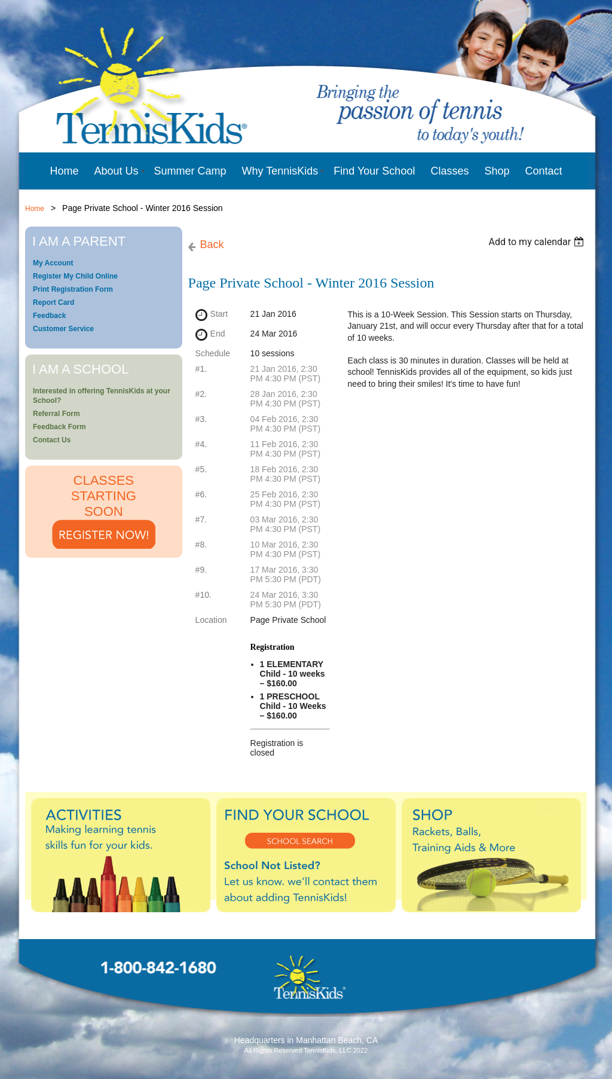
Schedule (212, 353)
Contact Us (52, 440)
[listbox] (537, 241)
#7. (201, 519)
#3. (201, 419)
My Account (53, 263)
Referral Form (56, 413)
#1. (201, 369)
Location (211, 620)
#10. (203, 595)
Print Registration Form (73, 289)
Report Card (53, 302)
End (217, 333)
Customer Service (63, 329)
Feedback (49, 315)
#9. (201, 569)
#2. (201, 394)
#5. (201, 469)
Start (219, 314)
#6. (201, 494)
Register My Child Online (75, 276)
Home (34, 208)
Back (212, 244)
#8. (201, 544)
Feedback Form (59, 427)
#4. (201, 444)
